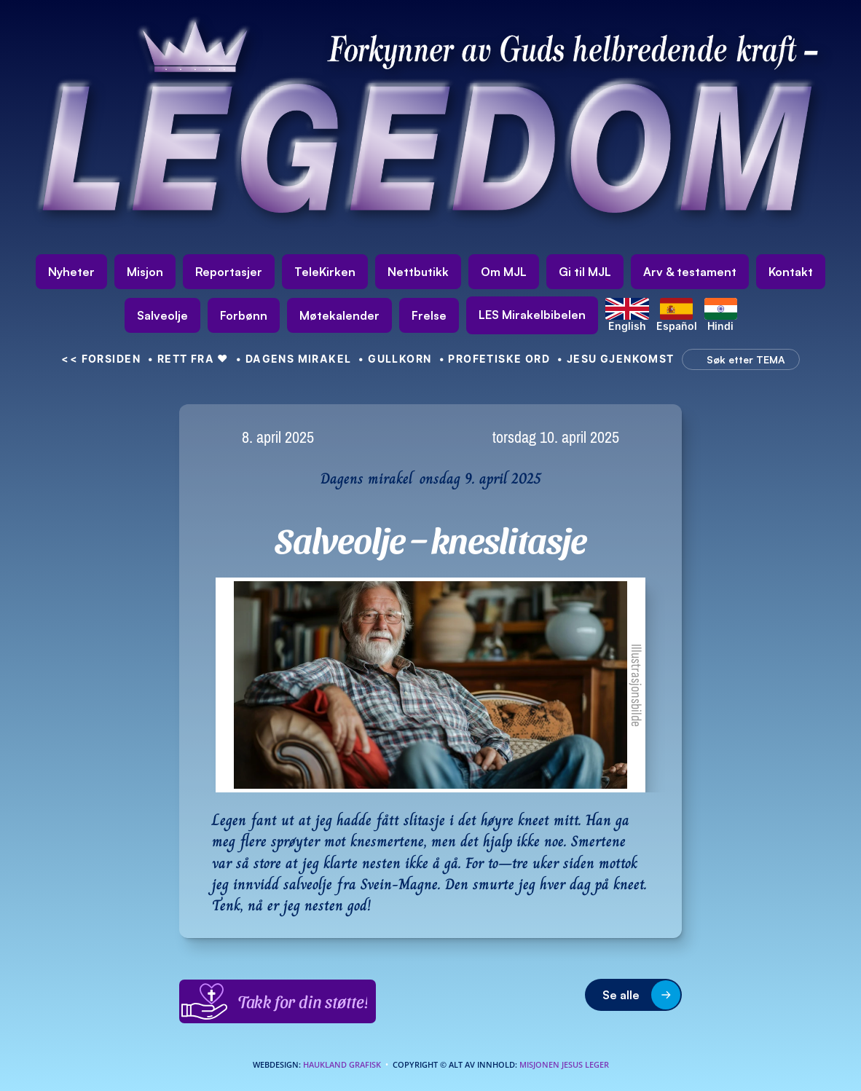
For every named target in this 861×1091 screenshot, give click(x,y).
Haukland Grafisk (342, 1064)
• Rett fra (188, 358)
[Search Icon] (737, 360)
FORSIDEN (101, 358)
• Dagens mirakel (294, 358)
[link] (532, 315)
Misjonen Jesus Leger (564, 1064)
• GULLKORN (394, 358)
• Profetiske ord (495, 358)
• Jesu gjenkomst (616, 358)
